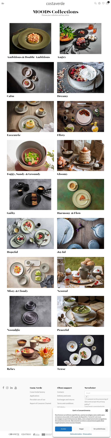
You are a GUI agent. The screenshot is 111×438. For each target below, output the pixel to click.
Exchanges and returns (65, 400)
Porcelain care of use (37, 400)
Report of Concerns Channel (40, 403)
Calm (10, 95)
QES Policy (61, 407)
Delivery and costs (64, 396)
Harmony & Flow (69, 212)
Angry (61, 56)
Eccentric (13, 134)
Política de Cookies (76, 434)
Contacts (60, 392)
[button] (107, 410)
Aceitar (63, 429)
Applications (34, 396)
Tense (61, 368)
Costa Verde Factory (37, 392)
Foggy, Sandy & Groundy (24, 173)
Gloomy (62, 173)
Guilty (11, 212)
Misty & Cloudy (17, 290)
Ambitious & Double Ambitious (28, 56)
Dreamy (62, 95)
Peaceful (63, 329)
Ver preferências (99, 429)
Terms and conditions (65, 403)
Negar (81, 429)
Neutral (62, 290)
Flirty (61, 134)
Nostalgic (13, 329)
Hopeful (12, 251)
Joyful (61, 251)
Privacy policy (87, 434)
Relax (11, 368)
